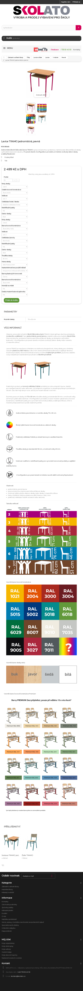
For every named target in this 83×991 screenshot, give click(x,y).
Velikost (5, 196)
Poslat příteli (9, 157)
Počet (6, 177)
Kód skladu (5, 146)
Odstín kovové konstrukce (11, 190)
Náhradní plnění (7, 910)
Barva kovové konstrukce (11, 226)
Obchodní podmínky (9, 904)
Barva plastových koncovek (12, 274)
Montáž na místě (8, 286)
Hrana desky (6, 262)
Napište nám (65, 2)
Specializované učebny (10, 925)
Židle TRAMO (27, 855)
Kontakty (5, 902)
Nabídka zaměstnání (9, 919)
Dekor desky (7, 214)
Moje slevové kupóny (9, 955)
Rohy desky (6, 184)
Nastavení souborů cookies (12, 958)
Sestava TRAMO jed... (10, 855)
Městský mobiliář (8, 892)
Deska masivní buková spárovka (14, 292)
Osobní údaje (7, 952)
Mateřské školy (7, 889)
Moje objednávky (8, 943)
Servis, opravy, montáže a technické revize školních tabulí (23, 922)
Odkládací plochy (8, 238)
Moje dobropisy (7, 946)
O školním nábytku (8, 928)
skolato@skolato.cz (18, 976)
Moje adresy (6, 949)
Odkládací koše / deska (10, 202)
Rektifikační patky (8, 208)
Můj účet (6, 939)
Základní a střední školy (10, 886)
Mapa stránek (7, 931)
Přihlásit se (76, 2)
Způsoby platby (7, 907)
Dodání (4, 913)
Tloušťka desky (7, 256)
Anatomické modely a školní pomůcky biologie (17, 935)
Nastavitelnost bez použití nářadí (14, 268)
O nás (4, 916)
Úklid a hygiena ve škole (44, 935)
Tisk (6, 161)
